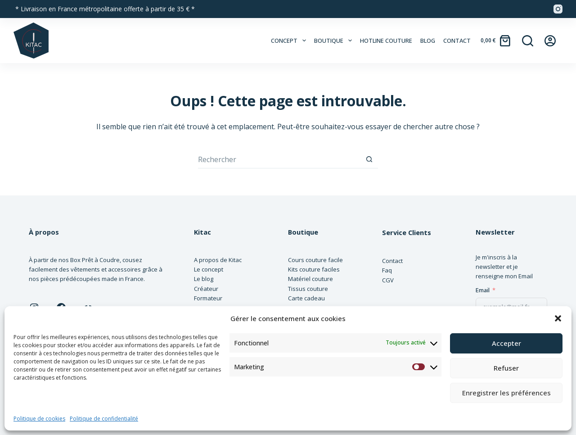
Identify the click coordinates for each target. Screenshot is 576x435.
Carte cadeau (306, 298)
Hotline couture (386, 40)
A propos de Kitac (218, 260)
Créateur (206, 289)
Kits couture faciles (314, 269)
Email (483, 290)
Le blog (203, 279)
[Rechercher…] (279, 159)
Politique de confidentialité (104, 418)
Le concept (208, 269)
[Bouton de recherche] (369, 159)
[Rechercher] (527, 40)
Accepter (506, 343)
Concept (290, 40)
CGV (388, 280)
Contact (457, 40)
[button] (558, 318)
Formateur (208, 298)
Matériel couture (310, 279)
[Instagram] (558, 9)
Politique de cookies (39, 418)
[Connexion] (550, 40)
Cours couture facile (315, 260)
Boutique (334, 40)
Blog (427, 40)
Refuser (506, 367)
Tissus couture (308, 289)
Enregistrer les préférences (506, 392)
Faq (387, 270)
